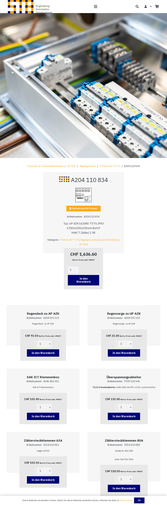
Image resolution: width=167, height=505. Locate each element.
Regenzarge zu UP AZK (124, 313)
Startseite (32, 166)
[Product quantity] (73, 269)
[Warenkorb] (156, 6)
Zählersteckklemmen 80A (124, 440)
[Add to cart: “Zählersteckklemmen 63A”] (43, 480)
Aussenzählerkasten (52, 166)
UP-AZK (71, 166)
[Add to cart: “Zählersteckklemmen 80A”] (124, 488)
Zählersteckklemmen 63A (43, 440)
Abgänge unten (88, 166)
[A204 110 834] (83, 190)
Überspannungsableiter (123, 377)
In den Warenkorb (83, 280)
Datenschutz (126, 500)
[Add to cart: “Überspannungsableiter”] (124, 416)
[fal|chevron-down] (83, 105)
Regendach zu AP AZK (43, 313)
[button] (95, 6)
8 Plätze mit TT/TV (110, 166)
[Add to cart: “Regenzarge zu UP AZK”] (124, 353)
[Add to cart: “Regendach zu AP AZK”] (43, 353)
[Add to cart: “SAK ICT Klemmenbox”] (43, 416)
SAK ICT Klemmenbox (43, 377)
